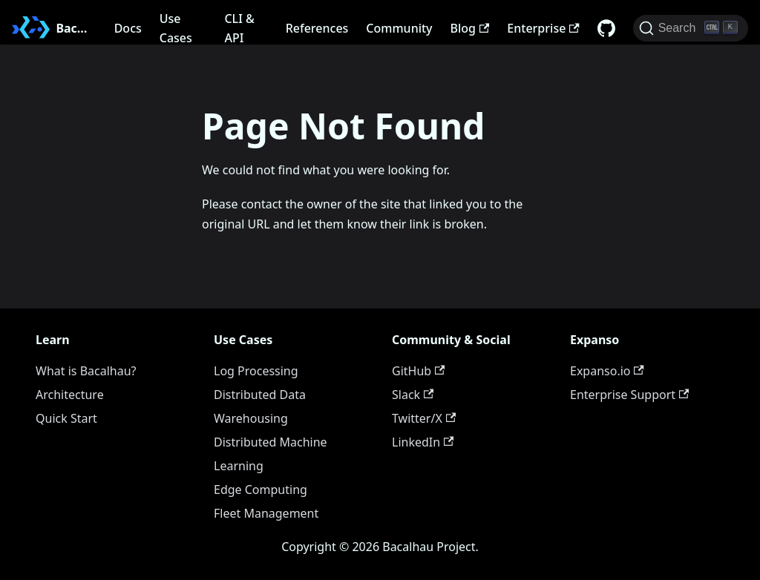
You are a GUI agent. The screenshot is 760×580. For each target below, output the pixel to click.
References (317, 28)
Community (399, 28)
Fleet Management (266, 513)
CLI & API (239, 28)
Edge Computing (260, 489)
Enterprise (543, 28)
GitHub (418, 371)
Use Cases (176, 28)
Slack (412, 394)
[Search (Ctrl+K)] (690, 28)
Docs (128, 28)
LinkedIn (422, 442)
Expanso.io (607, 371)
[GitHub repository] (606, 28)
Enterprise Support (629, 394)
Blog (470, 28)
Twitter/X (424, 418)
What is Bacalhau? (86, 371)
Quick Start (66, 418)
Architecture (70, 394)
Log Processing (256, 371)
